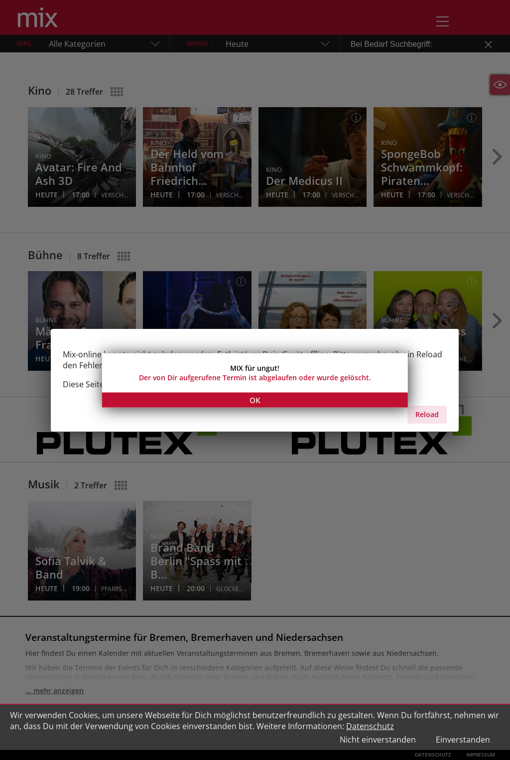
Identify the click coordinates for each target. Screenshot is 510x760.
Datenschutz (370, 726)
